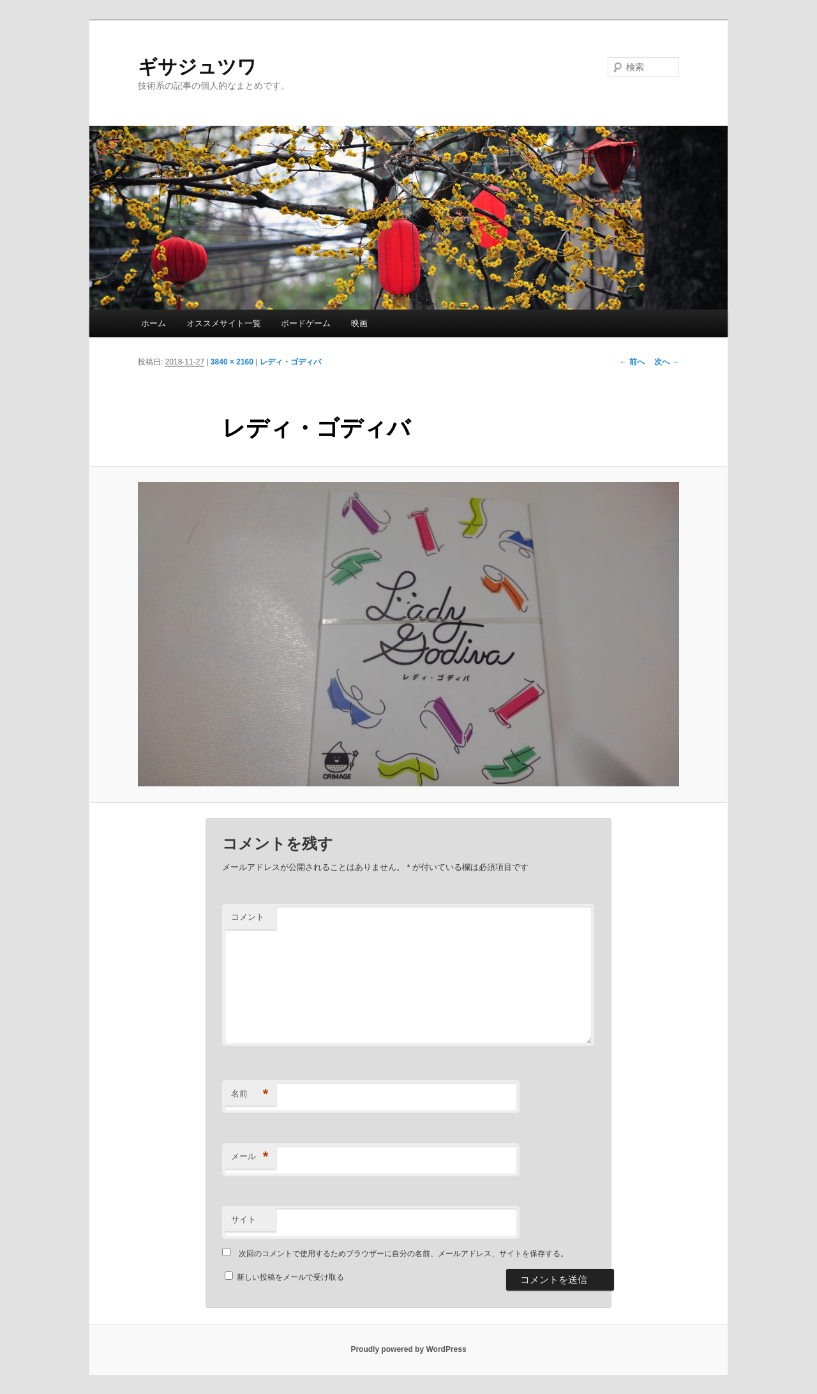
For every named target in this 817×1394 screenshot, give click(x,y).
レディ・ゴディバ (290, 361)
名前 (250, 1094)
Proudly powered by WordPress (408, 1349)
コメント (247, 917)
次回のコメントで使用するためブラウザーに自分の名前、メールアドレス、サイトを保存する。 (403, 1253)
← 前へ (631, 361)
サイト (243, 1219)
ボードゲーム (306, 323)
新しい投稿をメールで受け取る (290, 1277)
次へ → (666, 361)
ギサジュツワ (197, 66)
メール (250, 1157)
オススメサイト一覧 (223, 323)
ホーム (153, 323)
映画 (359, 323)
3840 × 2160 (232, 361)
